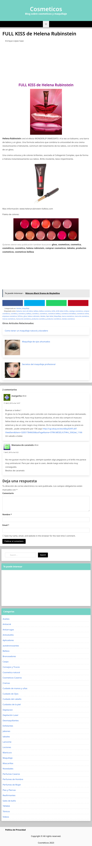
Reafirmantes (9, 795)
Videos (6, 816)
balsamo (19, 311)
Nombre (7, 514)
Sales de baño (9, 800)
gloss (25, 316)
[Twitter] (34, 303)
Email (5, 525)
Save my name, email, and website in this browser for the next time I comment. (39, 535)
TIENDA (6, 806)
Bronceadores (9, 656)
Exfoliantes (8, 725)
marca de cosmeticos (82, 316)
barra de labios (28, 311)
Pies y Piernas (9, 790)
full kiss (20, 316)
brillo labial (59, 311)
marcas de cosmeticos (23, 319)
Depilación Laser (10, 715)
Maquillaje (25, 308)
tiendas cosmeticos (68, 319)
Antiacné (7, 624)
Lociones (7, 747)
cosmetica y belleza (24, 314)
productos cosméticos (53, 319)
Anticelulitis (8, 634)
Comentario (8, 493)
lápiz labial (49, 316)
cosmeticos (43, 314)
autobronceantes (11, 645)
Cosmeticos (46, 9)
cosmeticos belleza (54, 314)
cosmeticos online (83, 314)
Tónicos (6, 811)
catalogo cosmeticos (76, 311)
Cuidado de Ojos (10, 693)
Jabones (6, 731)
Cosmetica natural (11, 672)
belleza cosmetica (45, 311)
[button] (46, 24)
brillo (53, 311)
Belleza (6, 651)
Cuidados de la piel (12, 704)
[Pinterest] (78, 303)
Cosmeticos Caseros (12, 677)
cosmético (35, 314)
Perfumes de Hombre (13, 779)
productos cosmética (39, 319)
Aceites (6, 618)
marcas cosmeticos (8, 319)
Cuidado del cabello (12, 699)
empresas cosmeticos (9, 316)
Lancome (7, 741)
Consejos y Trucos (11, 667)
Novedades (8, 768)
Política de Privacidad (15, 829)
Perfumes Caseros (11, 774)
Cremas (6, 683)
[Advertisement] (46, 62)
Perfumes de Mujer (12, 784)
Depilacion (8, 709)
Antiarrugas (8, 629)
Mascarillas (8, 763)
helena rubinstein (34, 316)
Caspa (5, 661)
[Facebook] (12, 303)
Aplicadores (8, 640)
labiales (19, 308)
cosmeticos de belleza (68, 314)
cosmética (14, 314)
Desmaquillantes (11, 720)
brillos (66, 311)
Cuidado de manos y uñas (15, 688)
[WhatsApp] (56, 303)
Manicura (7, 752)
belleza (36, 311)
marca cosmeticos (68, 316)
